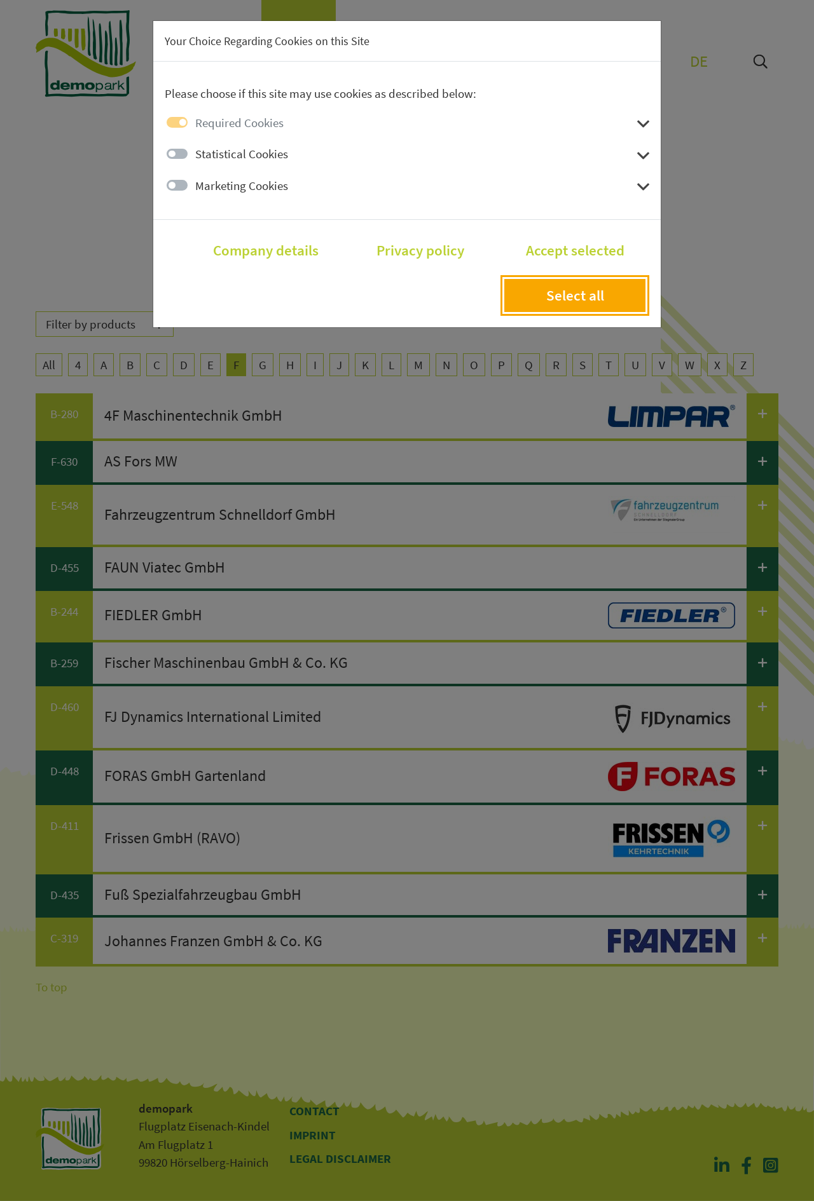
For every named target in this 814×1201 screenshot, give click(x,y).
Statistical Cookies (241, 153)
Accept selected (575, 250)
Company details (266, 250)
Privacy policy (420, 250)
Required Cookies (239, 122)
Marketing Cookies (241, 185)
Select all (575, 295)
